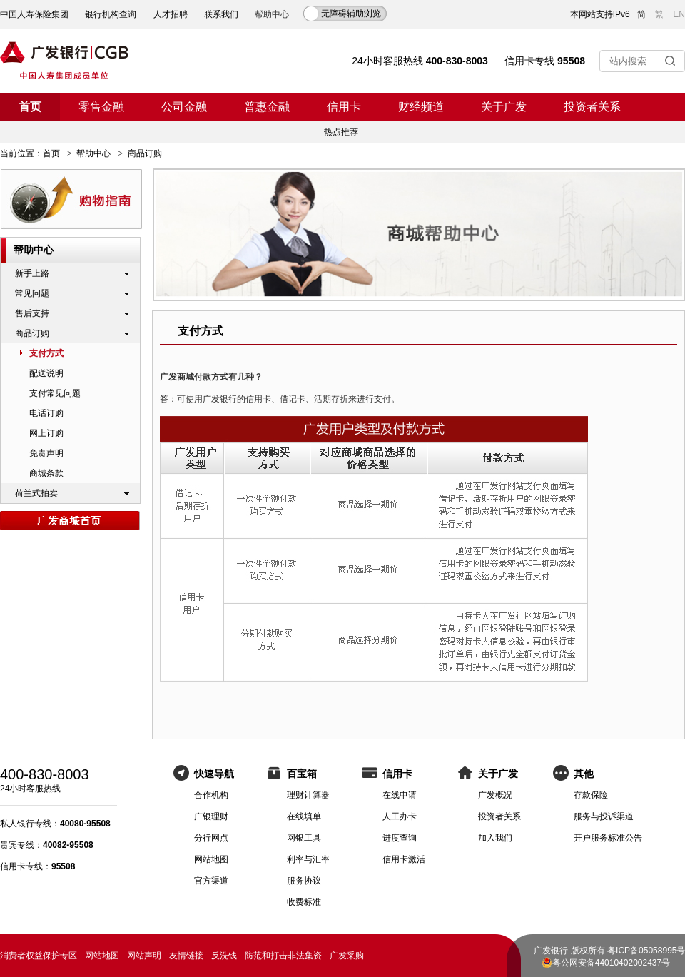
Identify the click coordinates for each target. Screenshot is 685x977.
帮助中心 (93, 153)
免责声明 (46, 453)
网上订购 (46, 433)
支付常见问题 (55, 393)
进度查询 (399, 838)
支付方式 (46, 353)
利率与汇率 (308, 859)
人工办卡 (399, 816)
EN (679, 14)
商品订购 (32, 333)
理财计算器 (308, 795)
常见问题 (32, 293)
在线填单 (304, 816)
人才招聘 (170, 14)
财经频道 (421, 107)
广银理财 (211, 816)
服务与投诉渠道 (604, 816)
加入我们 (495, 838)
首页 (30, 107)
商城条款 (46, 473)
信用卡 (344, 107)
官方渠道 (211, 881)
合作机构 (211, 795)
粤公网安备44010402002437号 (611, 963)
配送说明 (46, 373)
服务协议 (304, 881)
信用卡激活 (403, 859)
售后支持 (32, 313)
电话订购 (46, 413)
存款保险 (591, 795)
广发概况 (495, 795)
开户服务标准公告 (608, 838)
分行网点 (211, 838)
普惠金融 (267, 107)
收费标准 (304, 902)
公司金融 (184, 107)
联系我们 (221, 14)
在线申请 (399, 795)
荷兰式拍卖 (36, 493)
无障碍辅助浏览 (351, 14)
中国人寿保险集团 (34, 14)
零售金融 (101, 107)
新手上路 (32, 273)
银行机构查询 (110, 14)
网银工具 (304, 838)
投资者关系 (592, 107)
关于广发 (504, 107)
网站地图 (211, 859)
